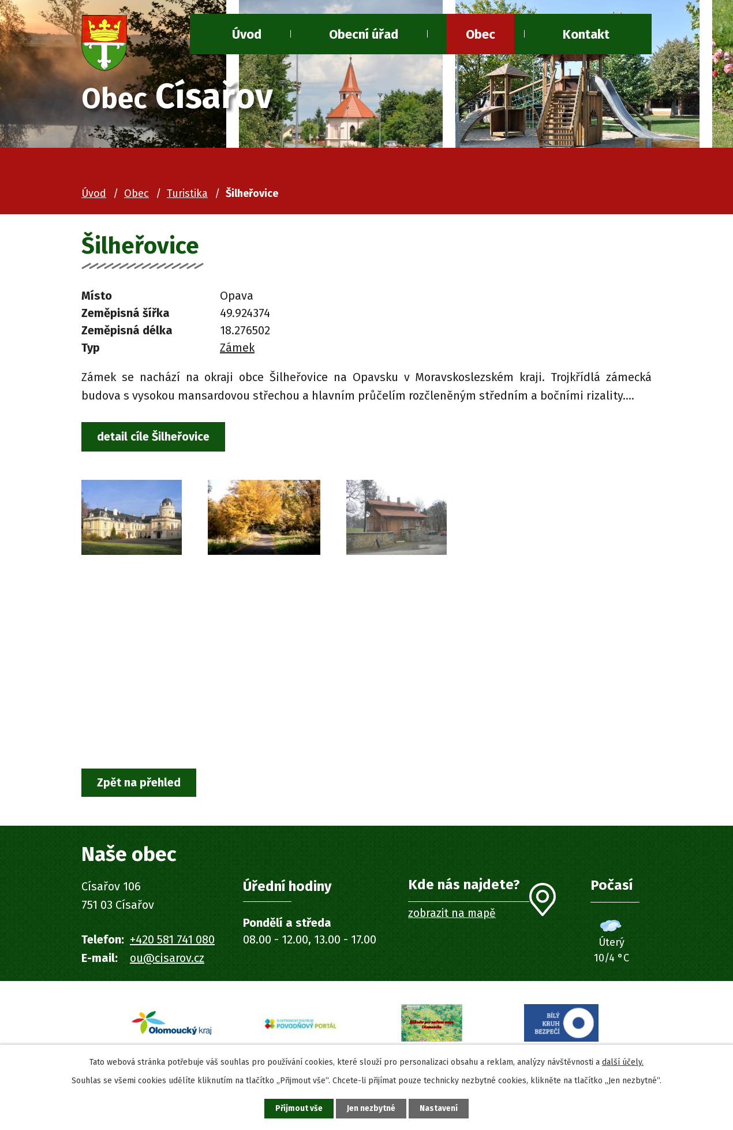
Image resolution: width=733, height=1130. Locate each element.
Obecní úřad (363, 34)
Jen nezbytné (371, 1108)
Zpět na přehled (141, 784)
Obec (480, 34)
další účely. (623, 1061)
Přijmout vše (296, 1108)
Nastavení (441, 1108)
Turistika (187, 193)
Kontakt (586, 34)
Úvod (93, 193)
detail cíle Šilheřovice (155, 437)
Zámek (237, 348)
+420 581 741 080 (172, 941)
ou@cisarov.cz (167, 960)
